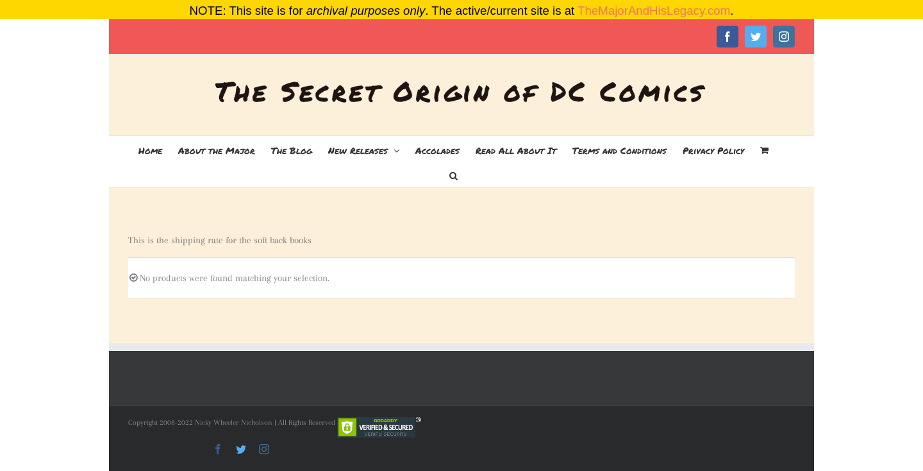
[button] (453, 174)
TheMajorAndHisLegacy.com (654, 10)
